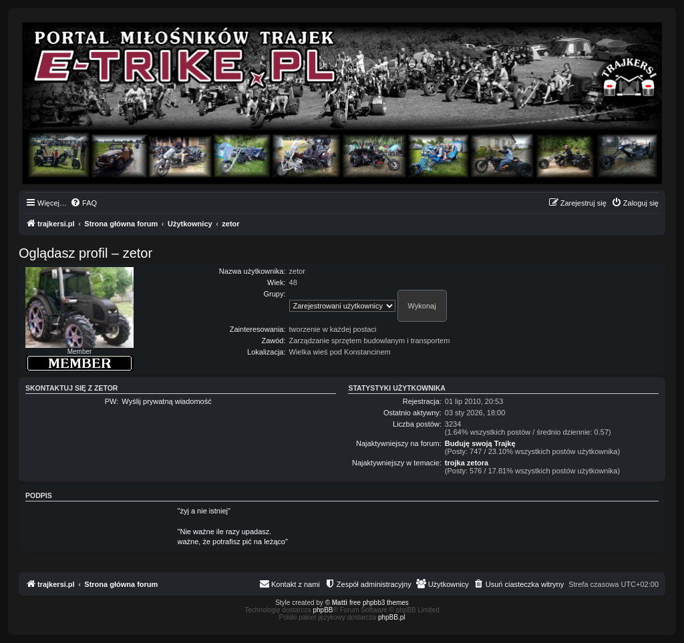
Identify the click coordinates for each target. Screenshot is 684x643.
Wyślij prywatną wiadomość (166, 401)
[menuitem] (83, 203)
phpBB (323, 610)
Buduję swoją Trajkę (480, 443)
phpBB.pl (391, 617)
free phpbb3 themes (379, 602)
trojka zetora (466, 463)
